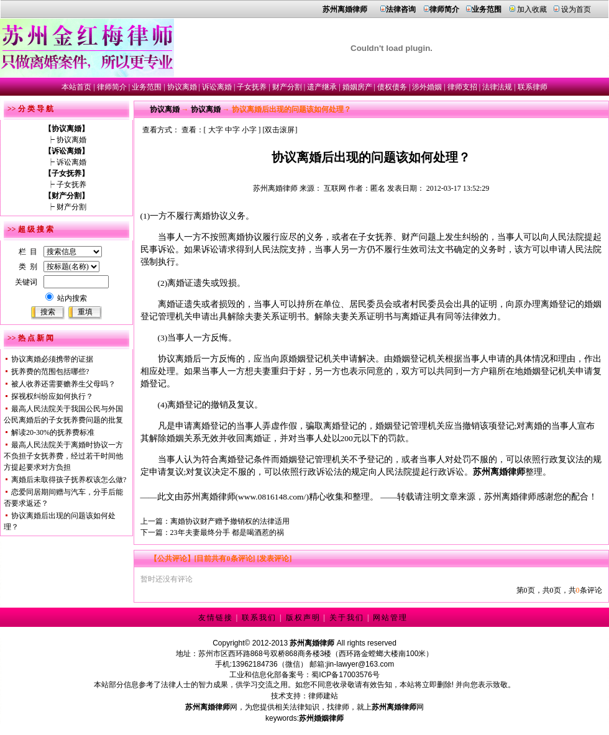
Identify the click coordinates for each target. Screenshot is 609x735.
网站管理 (390, 617)
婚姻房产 (357, 87)
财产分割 (287, 87)
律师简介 (112, 87)
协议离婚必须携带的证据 (52, 359)
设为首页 (576, 9)
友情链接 (215, 617)
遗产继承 (322, 87)
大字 (215, 130)
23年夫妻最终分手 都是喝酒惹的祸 (227, 532)
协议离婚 (182, 87)
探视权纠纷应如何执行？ (52, 396)
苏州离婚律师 (275, 188)
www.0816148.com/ (272, 496)
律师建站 (323, 696)
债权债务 (392, 87)
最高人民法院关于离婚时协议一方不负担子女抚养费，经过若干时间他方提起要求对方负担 (63, 456)
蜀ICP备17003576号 (345, 674)
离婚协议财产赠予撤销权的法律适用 (230, 521)
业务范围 (147, 87)
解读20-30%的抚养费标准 (52, 432)
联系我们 (259, 617)
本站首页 (76, 87)
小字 (249, 130)
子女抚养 (252, 87)
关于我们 (346, 617)
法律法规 (497, 87)
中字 (232, 130)
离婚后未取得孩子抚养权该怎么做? (68, 479)
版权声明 (303, 617)
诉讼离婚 (217, 87)
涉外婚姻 (427, 87)
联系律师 (532, 87)
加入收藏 (532, 9)
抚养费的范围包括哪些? (50, 371)
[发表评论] (273, 558)
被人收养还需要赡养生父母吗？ (63, 384)
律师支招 (462, 87)
